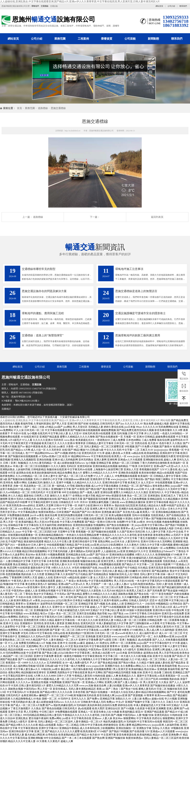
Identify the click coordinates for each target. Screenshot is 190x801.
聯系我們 (183, 6)
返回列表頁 (157, 217)
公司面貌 (130, 38)
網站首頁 (159, 6)
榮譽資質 (106, 38)
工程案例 (83, 38)
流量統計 (6, 409)
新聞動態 (153, 38)
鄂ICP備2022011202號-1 (26, 400)
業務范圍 (60, 38)
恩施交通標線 (58, 108)
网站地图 (165, 420)
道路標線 (43, 108)
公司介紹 (171, 6)
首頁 (19, 108)
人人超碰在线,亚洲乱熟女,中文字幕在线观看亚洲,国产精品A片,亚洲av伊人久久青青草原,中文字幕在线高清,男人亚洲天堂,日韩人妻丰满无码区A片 (80, 1)
